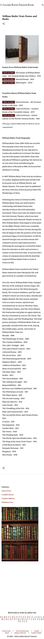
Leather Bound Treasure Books (18, 5)
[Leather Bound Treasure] (1, 5)
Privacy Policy (6, 631)
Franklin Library (8, 495)
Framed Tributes (36, 633)
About (7, 633)
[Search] (42, 4)
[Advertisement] (22, 586)
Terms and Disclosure (22, 631)
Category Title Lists (20, 633)
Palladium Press (7, 502)
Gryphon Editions (8, 498)
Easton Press (6, 491)
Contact (36, 631)
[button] (3, 23)
